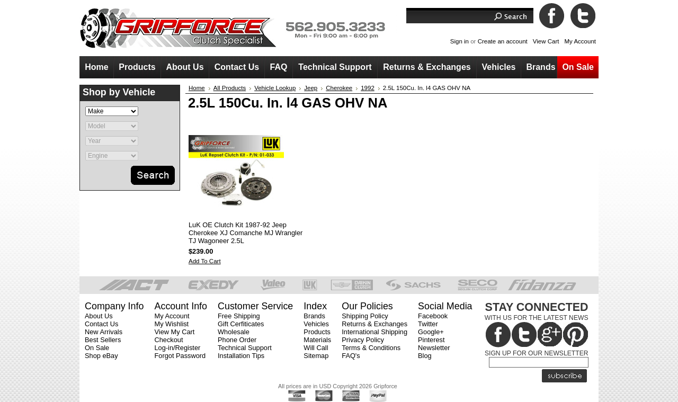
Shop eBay (101, 356)
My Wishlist (171, 324)
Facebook (433, 316)
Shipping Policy (365, 316)
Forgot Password (180, 356)
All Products (229, 88)
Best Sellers (103, 340)
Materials (317, 340)
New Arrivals (103, 332)
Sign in (459, 41)
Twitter (428, 324)
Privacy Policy (363, 340)
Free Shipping (239, 316)
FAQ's (351, 356)
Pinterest (431, 340)
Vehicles (316, 324)
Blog (425, 356)
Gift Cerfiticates (241, 324)
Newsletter (434, 348)
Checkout (168, 340)
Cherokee (339, 88)
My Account (580, 41)
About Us (99, 316)
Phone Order (237, 340)
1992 (367, 88)
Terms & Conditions (371, 348)
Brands (314, 316)
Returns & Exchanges (374, 324)
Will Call (316, 348)
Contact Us (101, 324)
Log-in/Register (177, 348)
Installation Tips (241, 356)
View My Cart (174, 332)
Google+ (431, 332)
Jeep (310, 88)
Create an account (503, 41)
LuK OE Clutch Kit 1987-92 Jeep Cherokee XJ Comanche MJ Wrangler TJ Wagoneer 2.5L (245, 233)
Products (317, 332)
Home (197, 88)
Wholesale (233, 332)
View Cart (546, 41)
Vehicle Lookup (275, 88)
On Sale (97, 348)
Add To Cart (205, 261)
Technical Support (245, 348)
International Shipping (374, 332)
